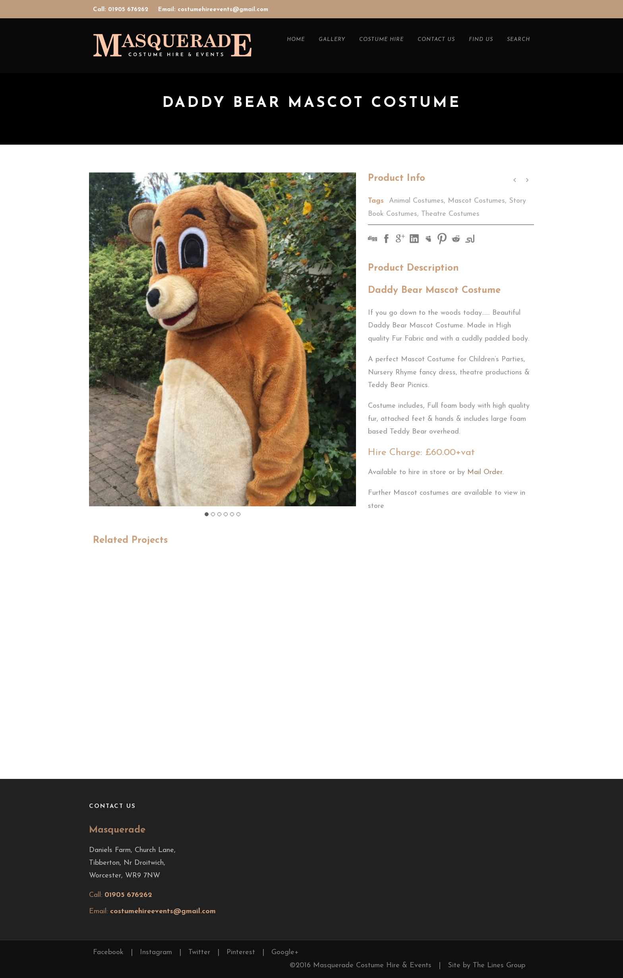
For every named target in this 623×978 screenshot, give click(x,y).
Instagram (156, 952)
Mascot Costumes (476, 201)
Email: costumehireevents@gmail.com (213, 10)
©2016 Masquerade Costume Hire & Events (360, 965)
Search (518, 39)
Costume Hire (381, 39)
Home (296, 39)
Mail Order (484, 472)
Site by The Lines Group (486, 965)
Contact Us (436, 39)
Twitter (199, 952)
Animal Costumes (416, 201)
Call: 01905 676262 (121, 10)
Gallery (332, 39)
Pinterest (240, 952)
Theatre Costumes (450, 214)
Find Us (481, 39)
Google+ (285, 952)
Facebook (108, 952)
